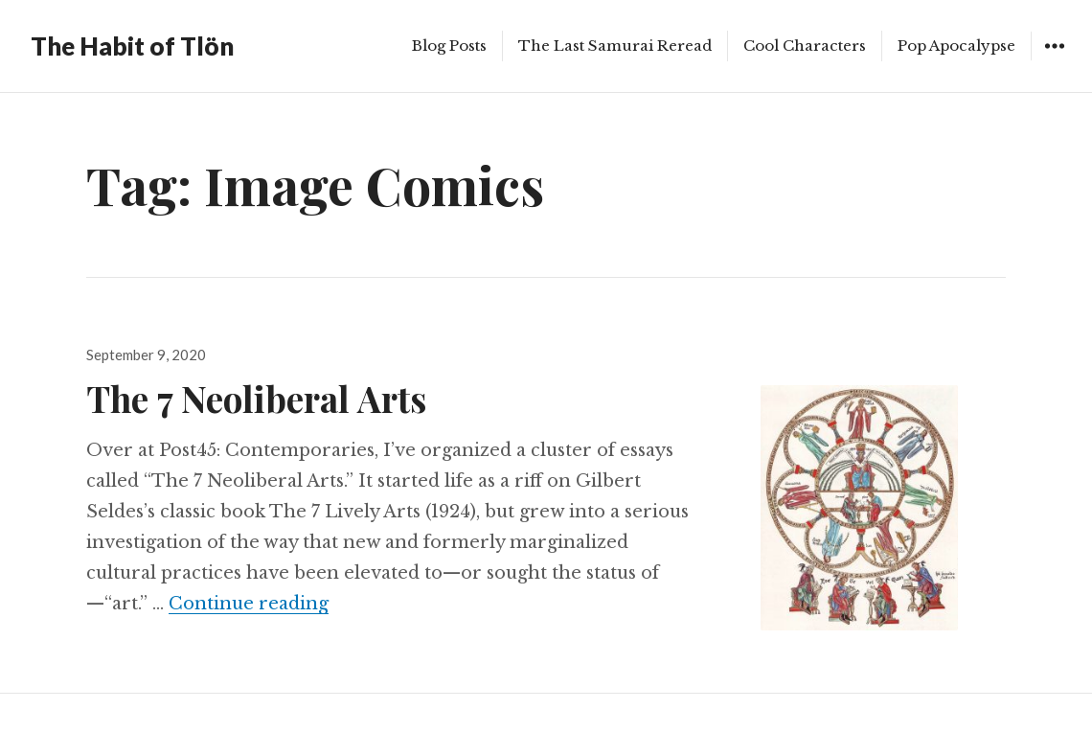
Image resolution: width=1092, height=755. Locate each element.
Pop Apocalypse (956, 45)
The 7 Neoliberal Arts (256, 398)
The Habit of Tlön (132, 46)
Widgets (1054, 59)
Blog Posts (449, 45)
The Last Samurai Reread (615, 45)
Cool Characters (804, 45)
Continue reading (249, 603)
